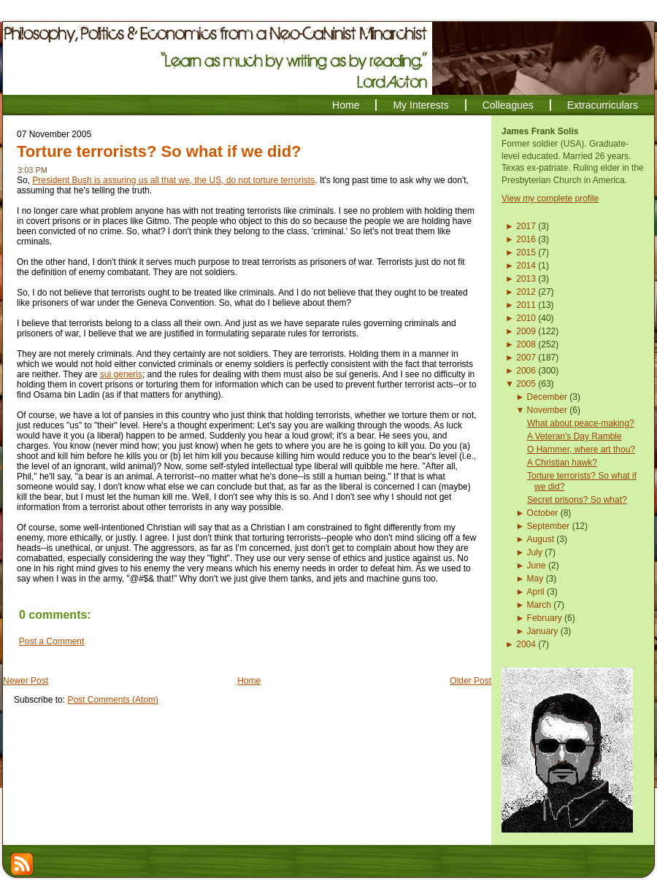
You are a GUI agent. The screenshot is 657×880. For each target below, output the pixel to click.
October (542, 513)
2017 (526, 226)
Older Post (470, 681)
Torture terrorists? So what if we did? (159, 151)
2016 (526, 239)
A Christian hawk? (562, 463)
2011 (526, 305)
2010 (526, 318)
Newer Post (25, 681)
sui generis (121, 374)
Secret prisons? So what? (577, 500)
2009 (526, 331)
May (535, 579)
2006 (526, 371)
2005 (526, 384)
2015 (526, 252)
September (548, 526)
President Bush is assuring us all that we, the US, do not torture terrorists (173, 180)
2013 (526, 279)
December (547, 397)
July (534, 552)
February (544, 618)
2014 (526, 265)
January (542, 631)
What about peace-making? (580, 423)
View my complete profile (550, 198)
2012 (526, 292)
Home (249, 681)
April (536, 592)
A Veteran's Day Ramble (574, 436)
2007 (526, 357)
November (547, 410)
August (540, 539)
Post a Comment (51, 641)
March (539, 605)
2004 (526, 644)
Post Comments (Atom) (112, 700)
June (536, 565)
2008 (526, 344)
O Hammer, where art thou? (581, 449)
